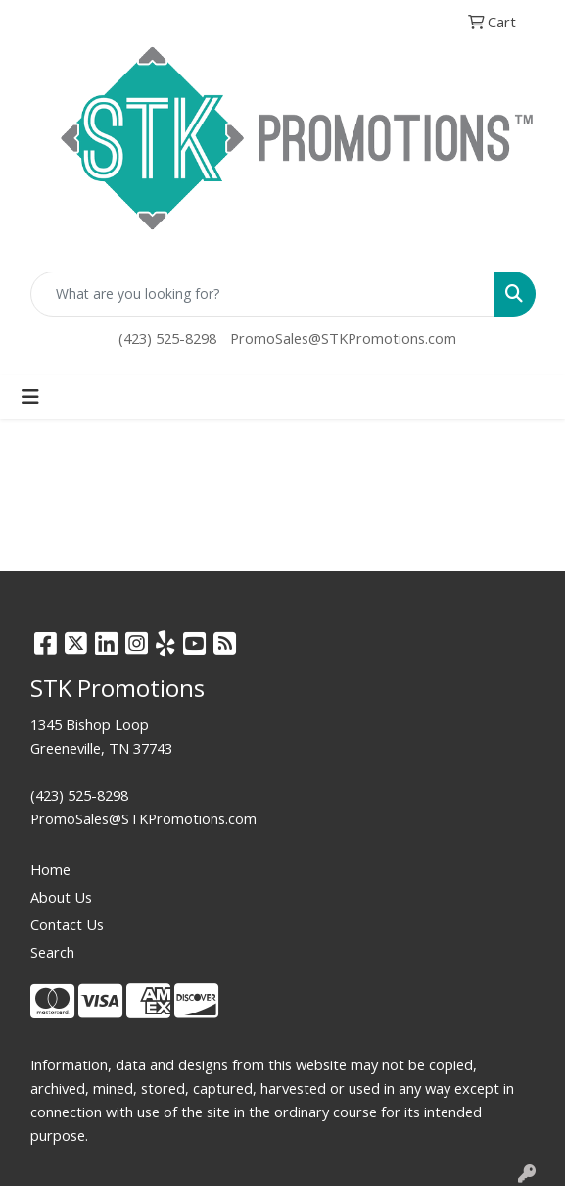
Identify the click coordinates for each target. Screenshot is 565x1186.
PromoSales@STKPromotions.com (343, 338)
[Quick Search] (262, 294)
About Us (61, 897)
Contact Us (67, 924)
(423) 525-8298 (167, 338)
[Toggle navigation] (30, 397)
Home (50, 869)
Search (52, 952)
